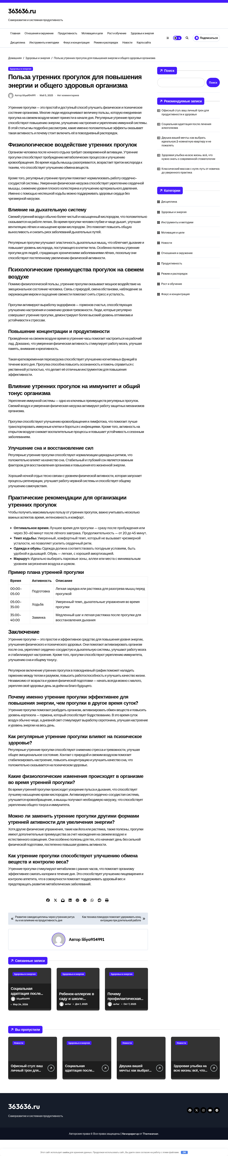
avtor (65, 1020)
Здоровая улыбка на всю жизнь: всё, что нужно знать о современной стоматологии (188, 157)
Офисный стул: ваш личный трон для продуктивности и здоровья (185, 112)
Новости (127, 42)
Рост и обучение (116, 33)
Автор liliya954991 (21, 111)
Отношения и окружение (39, 33)
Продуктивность (67, 33)
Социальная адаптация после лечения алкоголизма (29, 1009)
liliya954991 (93, 955)
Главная (15, 33)
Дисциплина (17, 42)
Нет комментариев (69, 111)
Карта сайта (144, 42)
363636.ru (23, 10)
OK (184, 1152)
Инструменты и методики (44, 42)
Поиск (167, 70)
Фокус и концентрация (76, 42)
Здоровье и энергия (142, 33)
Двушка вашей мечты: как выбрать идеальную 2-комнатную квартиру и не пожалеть (186, 141)
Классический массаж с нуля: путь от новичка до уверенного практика (190, 170)
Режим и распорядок (106, 42)
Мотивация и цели (92, 33)
